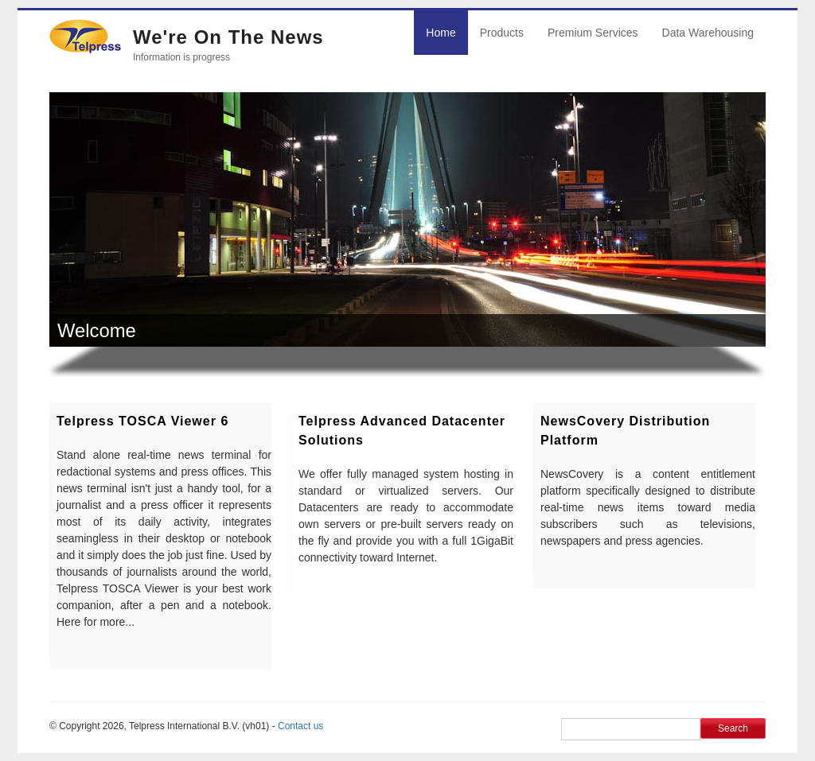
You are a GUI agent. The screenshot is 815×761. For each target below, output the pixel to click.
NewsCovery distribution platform (625, 430)
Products (502, 32)
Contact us (300, 726)
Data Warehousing (708, 32)
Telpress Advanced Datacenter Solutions (401, 430)
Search (733, 728)
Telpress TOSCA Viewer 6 (142, 421)
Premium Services (593, 32)
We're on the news (228, 37)
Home (440, 32)
